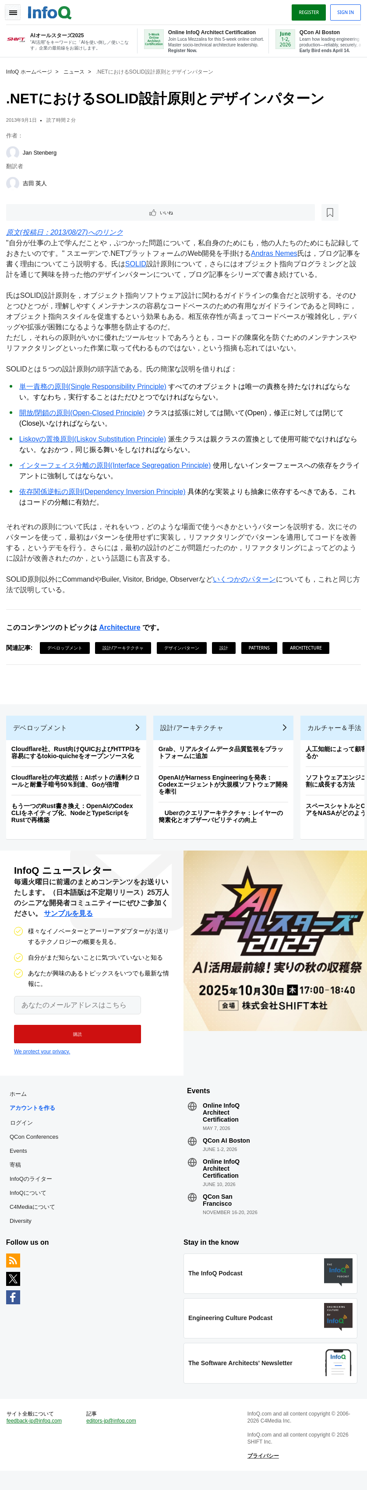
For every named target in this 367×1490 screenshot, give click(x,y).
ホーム (20, 1105)
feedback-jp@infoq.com (36, 1437)
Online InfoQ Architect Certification (221, 1123)
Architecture (122, 628)
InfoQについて (30, 1203)
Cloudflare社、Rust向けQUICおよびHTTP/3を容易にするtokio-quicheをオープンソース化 (79, 758)
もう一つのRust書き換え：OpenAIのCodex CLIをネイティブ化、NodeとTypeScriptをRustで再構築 (75, 818)
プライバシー (262, 1472)
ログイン (24, 1133)
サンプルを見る (68, 921)
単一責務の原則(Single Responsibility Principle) (95, 387)
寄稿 (18, 1175)
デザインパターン (184, 648)
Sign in (343, 10)
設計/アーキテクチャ (126, 648)
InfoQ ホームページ (32, 70)
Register (306, 10)
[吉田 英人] (15, 182)
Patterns (261, 648)
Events (21, 1161)
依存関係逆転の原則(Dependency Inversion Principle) (105, 492)
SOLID (152, 264)
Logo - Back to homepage (52, 10)
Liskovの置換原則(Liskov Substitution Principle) (95, 439)
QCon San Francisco (218, 1211)
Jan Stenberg (42, 151)
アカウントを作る (35, 1119)
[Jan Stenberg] (15, 151)
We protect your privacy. (42, 1060)
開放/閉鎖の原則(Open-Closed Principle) (85, 413)
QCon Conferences (36, 1147)
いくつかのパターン (247, 579)
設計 (226, 648)
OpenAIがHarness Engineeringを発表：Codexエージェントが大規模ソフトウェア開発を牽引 (225, 790)
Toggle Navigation (17, 10)
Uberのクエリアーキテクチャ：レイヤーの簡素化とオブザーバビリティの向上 (223, 822)
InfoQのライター (33, 1189)
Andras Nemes (284, 254)
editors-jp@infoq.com (113, 1437)
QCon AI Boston (226, 1151)
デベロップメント (67, 648)
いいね (33, 212)
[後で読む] (63, 212)
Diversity (23, 1232)
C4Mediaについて (35, 1218)
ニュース (76, 70)
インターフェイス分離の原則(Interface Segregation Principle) (117, 466)
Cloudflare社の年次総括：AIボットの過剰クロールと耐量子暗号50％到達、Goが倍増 (78, 787)
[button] (73, 1042)
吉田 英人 (37, 182)
